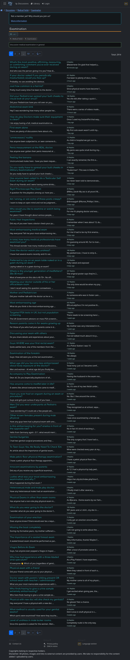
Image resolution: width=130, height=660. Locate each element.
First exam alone (19, 127)
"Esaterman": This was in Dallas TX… (83, 170)
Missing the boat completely (25, 527)
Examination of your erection (26, 517)
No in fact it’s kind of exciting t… (81, 428)
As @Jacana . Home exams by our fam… (84, 500)
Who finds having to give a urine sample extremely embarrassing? (32, 589)
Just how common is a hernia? (26, 86)
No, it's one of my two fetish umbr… (83, 386)
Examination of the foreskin (25, 353)
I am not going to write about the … (83, 530)
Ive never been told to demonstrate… (83, 180)
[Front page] (1, 10)
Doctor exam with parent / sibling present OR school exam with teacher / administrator (34, 579)
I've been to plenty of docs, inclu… (82, 78)
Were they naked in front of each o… (83, 570)
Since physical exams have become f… (84, 88)
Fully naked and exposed (78, 263)
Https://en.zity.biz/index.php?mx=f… (83, 479)
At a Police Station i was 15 (79, 345)
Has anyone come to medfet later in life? (32, 384)
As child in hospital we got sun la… (82, 140)
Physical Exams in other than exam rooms (32, 497)
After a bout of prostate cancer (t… (82, 549)
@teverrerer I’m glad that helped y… (83, 64)
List (13, 34)
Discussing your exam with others (28, 333)
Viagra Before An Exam (22, 547)
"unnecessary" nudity (21, 137)
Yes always (71, 355)
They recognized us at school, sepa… (83, 407)
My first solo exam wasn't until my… (83, 130)
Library (35, 3)
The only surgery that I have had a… (83, 439)
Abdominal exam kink (21, 107)
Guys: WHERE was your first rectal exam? (32, 343)
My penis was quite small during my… (84, 150)
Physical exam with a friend (24, 568)
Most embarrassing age (23, 302)
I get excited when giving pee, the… (83, 591)
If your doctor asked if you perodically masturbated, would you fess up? (30, 76)
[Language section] (126, 3)
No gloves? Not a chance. (78, 602)
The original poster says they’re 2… (82, 273)
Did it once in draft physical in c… (81, 612)
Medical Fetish (23, 10)
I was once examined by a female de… (84, 418)
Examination (36, 10)
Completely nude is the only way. (81, 622)
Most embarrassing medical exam (28, 229)
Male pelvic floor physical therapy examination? (36, 457)
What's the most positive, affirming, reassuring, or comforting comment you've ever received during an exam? (35, 64)
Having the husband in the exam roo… (84, 376)
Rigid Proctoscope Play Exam (25, 189)
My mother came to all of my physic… (83, 580)
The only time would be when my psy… (84, 284)
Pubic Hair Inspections (22, 219)
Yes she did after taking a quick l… (82, 98)
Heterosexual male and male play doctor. (32, 487)
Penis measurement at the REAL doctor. (31, 147)
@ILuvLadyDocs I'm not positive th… (83, 305)
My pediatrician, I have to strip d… (82, 253)
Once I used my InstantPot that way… (83, 119)
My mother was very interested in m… (84, 326)
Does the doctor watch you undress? (30, 250)
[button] (38, 53)
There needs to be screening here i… (83, 315)
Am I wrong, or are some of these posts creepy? (35, 199)
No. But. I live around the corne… (81, 396)
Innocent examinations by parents (28, 467)
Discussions (22, 3)
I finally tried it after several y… (80, 490)
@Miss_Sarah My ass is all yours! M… (83, 191)
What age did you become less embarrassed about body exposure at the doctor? (34, 364)
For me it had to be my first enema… (83, 232)
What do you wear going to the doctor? (31, 507)
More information (19, 21)
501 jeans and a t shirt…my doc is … (83, 510)
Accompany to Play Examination (27, 374)
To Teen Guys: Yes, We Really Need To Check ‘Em (36, 447)
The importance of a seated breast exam (32, 537)
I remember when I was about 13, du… (84, 222)
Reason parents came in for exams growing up (35, 323)
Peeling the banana (20, 157)
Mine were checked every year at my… (84, 449)
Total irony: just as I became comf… (82, 365)
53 (28, 53)
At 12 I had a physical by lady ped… (82, 469)
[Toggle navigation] (4, 3)
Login (46, 3)
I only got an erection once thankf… (83, 520)
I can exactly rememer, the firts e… (82, 160)
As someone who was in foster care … (84, 295)
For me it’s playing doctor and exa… (83, 211)
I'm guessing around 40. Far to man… (83, 242)
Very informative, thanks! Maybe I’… (83, 540)
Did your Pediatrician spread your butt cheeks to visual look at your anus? (36, 97)
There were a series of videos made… (83, 109)
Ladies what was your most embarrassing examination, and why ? (32, 478)
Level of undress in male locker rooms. (31, 620)
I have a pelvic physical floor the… (82, 459)
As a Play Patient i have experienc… (82, 559)
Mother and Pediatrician (23, 292)
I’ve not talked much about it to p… (82, 336)
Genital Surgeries (19, 437)
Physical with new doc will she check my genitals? (37, 599)
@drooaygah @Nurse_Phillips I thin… (83, 201)
